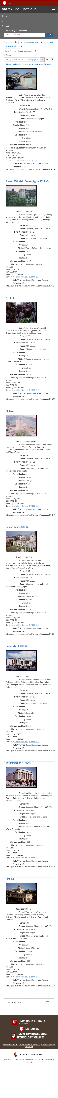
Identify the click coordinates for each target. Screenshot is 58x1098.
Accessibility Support (10, 1045)
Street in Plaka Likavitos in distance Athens (28, 64)
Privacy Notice (19, 1059)
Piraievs (10, 878)
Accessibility (8, 1059)
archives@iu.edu (21, 160)
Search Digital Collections (16, 30)
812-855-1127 (34, 160)
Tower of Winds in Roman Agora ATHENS (27, 181)
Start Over (49, 42)
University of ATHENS (17, 646)
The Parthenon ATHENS (18, 762)
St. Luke (10, 411)
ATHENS (10, 297)
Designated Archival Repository (30, 1045)
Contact (5, 26)
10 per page (32, 59)
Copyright (28, 1059)
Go (49, 35)
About (4, 21)
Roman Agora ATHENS (17, 527)
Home (4, 16)
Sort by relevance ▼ (14, 59)
